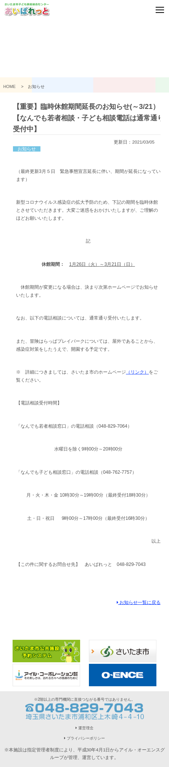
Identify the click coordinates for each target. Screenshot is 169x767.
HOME (11, 86)
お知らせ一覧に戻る (139, 602)
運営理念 (84, 728)
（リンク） (137, 372)
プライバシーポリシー (84, 738)
